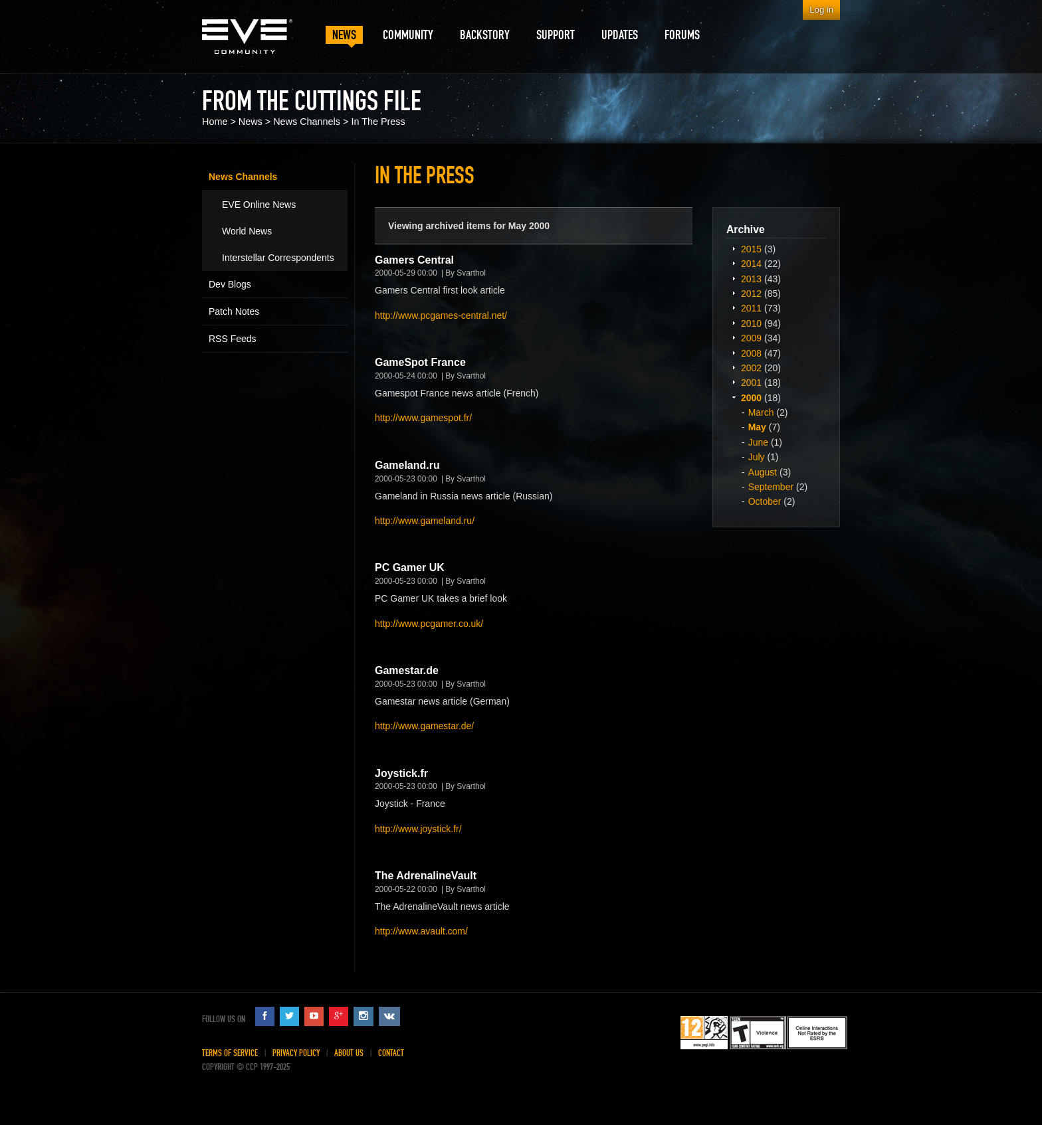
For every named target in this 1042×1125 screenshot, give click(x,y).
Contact (391, 1053)
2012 (751, 293)
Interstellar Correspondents (278, 257)
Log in (821, 10)
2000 (751, 397)
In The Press (378, 121)
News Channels (306, 121)
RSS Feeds (233, 338)
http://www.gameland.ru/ (424, 520)
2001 (751, 382)
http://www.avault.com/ (421, 931)
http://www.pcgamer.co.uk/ (429, 623)
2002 (751, 368)
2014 (751, 263)
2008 (751, 353)
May (757, 427)
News (250, 121)
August (763, 472)
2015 (751, 249)
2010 (751, 323)
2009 (751, 338)
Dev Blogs (230, 284)
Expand (733, 248)
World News (247, 231)
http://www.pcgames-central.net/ (441, 315)
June (758, 442)
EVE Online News (259, 204)
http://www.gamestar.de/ (424, 726)
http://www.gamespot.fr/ (423, 417)
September (770, 486)
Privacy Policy (296, 1053)
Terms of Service (230, 1053)
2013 (751, 279)
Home (214, 121)
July (756, 457)
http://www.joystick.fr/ (418, 828)
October (765, 501)
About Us (349, 1053)
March (761, 412)
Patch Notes (234, 311)
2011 (751, 308)
